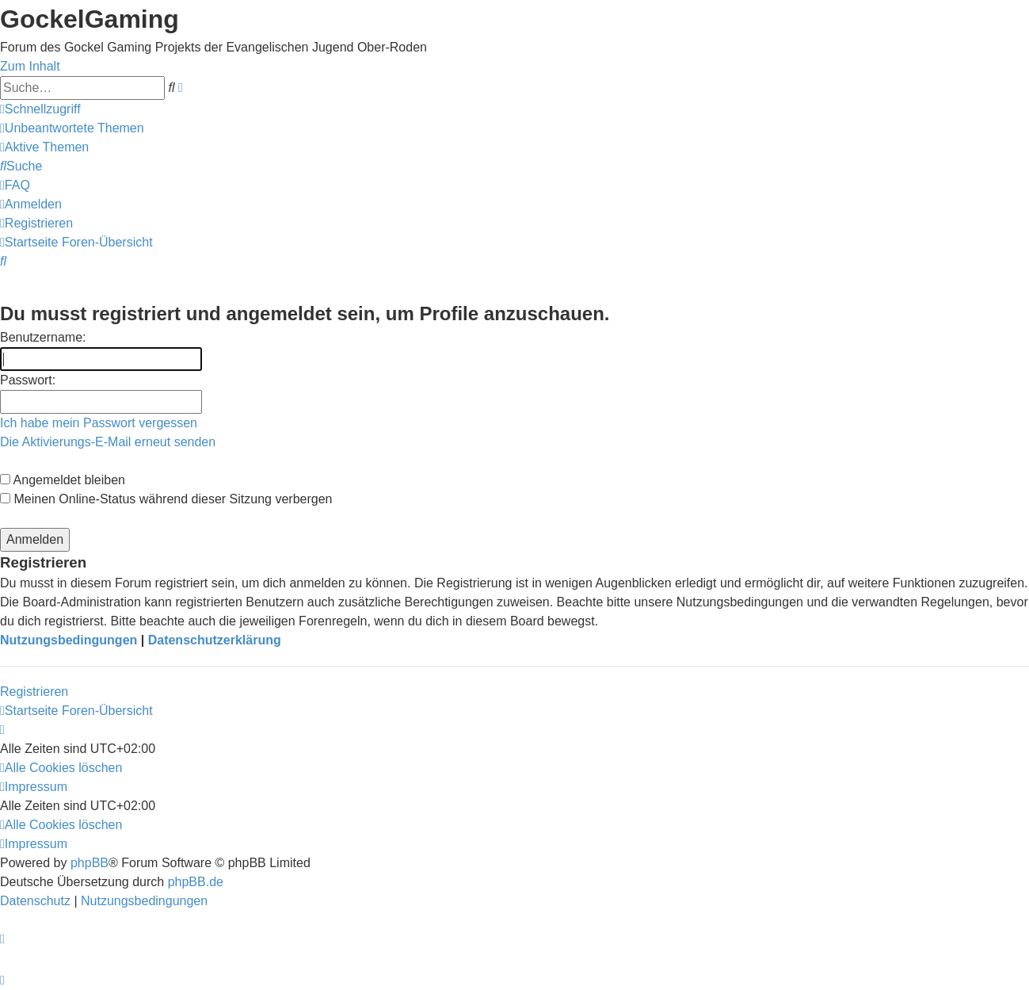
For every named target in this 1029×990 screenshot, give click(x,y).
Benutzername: (43, 337)
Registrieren (34, 691)
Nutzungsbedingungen (68, 640)
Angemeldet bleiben (62, 480)
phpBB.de (195, 882)
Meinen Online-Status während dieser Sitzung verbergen (166, 499)
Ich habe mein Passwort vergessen (98, 423)
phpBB (90, 863)
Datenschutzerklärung (214, 640)
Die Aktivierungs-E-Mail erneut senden (107, 442)
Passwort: (27, 380)
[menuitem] (72, 128)
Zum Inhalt (30, 66)
